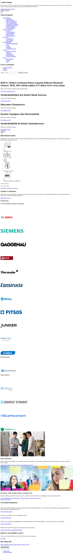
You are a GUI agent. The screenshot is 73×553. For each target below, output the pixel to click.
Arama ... (3, 72)
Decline (2, 10)
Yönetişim (8, 47)
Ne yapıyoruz (9, 38)
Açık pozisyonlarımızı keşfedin (21, 498)
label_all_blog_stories (6, 499)
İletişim (5, 68)
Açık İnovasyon (10, 39)
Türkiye (5, 70)
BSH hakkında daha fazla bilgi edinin (9, 188)
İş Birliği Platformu (10, 27)
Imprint (2, 9)
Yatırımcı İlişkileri (10, 28)
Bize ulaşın (3, 538)
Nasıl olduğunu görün (6, 101)
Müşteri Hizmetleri (10, 36)
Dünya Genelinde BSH (11, 21)
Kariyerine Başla (10, 55)
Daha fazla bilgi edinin (6, 517)
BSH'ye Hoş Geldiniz (11, 51)
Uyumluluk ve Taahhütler (12, 24)
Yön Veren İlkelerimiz (11, 23)
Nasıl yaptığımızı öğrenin (6, 511)
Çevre (7, 45)
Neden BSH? (9, 53)
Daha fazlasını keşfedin (6, 524)
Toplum (8, 46)
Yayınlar (8, 60)
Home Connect (9, 34)
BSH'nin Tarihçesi (10, 20)
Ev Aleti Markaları (10, 32)
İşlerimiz (8, 52)
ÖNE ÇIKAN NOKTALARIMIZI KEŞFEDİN (11, 530)
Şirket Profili (9, 19)
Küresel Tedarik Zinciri (11, 25)
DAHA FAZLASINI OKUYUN (8, 91)
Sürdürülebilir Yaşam (11, 48)
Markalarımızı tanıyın (6, 198)
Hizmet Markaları (10, 33)
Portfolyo (8, 30)
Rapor (7, 61)
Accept (7, 10)
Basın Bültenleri (10, 59)
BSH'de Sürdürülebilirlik (12, 43)
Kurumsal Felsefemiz (11, 56)
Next (2, 132)
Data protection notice (9, 9)
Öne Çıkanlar (9, 41)
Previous (3, 131)
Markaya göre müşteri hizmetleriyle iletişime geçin (17, 465)
